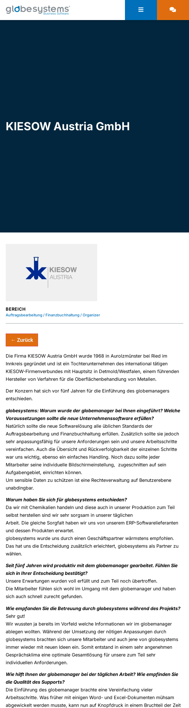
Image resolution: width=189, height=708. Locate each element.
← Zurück (22, 340)
